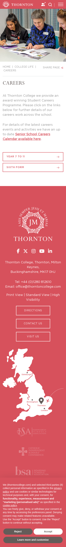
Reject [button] (18, 531)
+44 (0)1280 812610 (36, 282)
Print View (14, 295)
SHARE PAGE (51, 67)
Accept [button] (48, 531)
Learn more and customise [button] (33, 539)
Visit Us (33, 336)
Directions (33, 310)
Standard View (38, 295)
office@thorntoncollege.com (38, 286)
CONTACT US (33, 323)
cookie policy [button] (10, 505)
